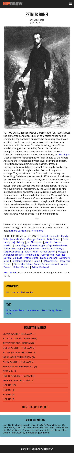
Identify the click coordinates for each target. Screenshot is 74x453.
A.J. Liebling (18, 242)
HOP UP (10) (9, 385)
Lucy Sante (43, 407)
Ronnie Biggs (32, 254)
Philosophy (27, 292)
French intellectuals (29, 310)
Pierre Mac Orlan (23, 264)
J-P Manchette (50, 261)
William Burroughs (13, 248)
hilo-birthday (47, 310)
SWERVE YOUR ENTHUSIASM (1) (20, 366)
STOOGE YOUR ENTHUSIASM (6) (20, 338)
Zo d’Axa (17, 257)
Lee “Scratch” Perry (52, 248)
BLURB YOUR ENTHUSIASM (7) (19, 352)
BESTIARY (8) (9, 371)
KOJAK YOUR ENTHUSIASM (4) (19, 357)
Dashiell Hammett (49, 236)
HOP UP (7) (9, 399)
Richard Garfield (17, 230)
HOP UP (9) (9, 389)
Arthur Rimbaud (40, 267)
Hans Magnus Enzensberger (30, 245)
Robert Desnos (21, 267)
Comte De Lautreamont (46, 264)
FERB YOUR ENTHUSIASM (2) (18, 380)
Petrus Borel (31, 257)
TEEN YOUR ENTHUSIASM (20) (19, 343)
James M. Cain (17, 239)
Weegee (62, 251)
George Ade (47, 254)
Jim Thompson (34, 242)
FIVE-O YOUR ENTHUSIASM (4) (19, 375)
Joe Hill (48, 242)
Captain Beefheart (57, 245)
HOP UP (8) (9, 394)
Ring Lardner (33, 248)
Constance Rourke (21, 261)
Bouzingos (64, 154)
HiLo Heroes (13, 292)
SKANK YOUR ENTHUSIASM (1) (19, 333)
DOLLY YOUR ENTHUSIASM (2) (19, 347)
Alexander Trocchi (13, 254)
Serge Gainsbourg (13, 251)
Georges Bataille (36, 239)
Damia (37, 261)
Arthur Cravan (47, 251)
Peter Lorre (37, 230)
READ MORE (10, 272)
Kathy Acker (31, 251)
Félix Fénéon (53, 239)
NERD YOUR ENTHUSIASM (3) (18, 361)
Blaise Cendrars (48, 257)
